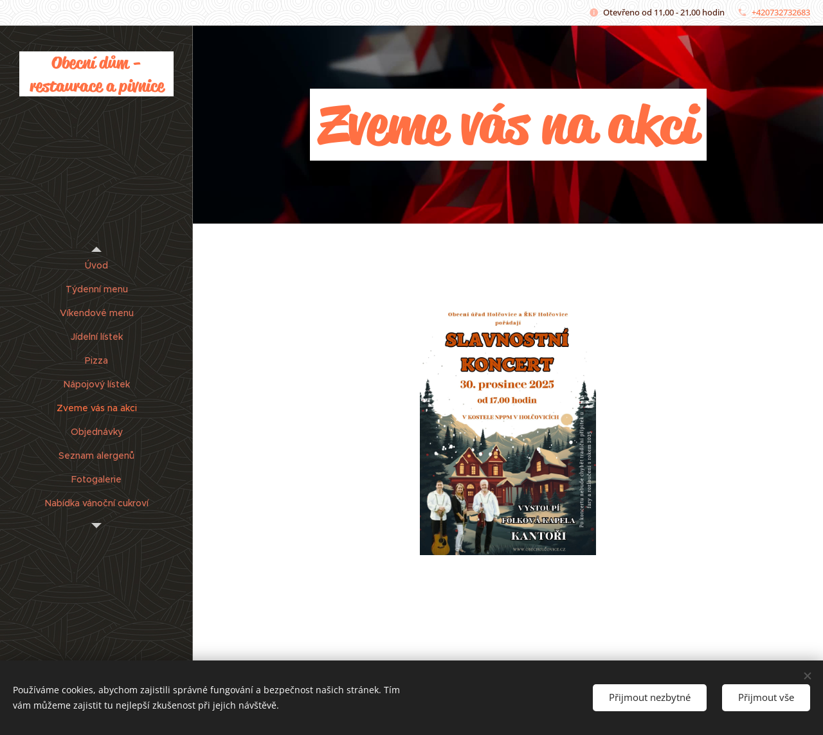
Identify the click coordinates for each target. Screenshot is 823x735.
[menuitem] (96, 265)
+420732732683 (781, 12)
